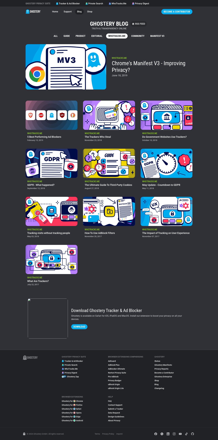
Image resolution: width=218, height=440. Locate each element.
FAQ (110, 401)
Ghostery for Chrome (72, 401)
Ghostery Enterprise (163, 377)
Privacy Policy (108, 434)
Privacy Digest (140, 3)
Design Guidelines (116, 417)
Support (68, 11)
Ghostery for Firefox (72, 405)
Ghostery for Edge (71, 417)
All (56, 35)
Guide (67, 35)
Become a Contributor (177, 11)
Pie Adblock (113, 377)
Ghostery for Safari (71, 409)
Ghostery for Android (72, 420)
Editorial (96, 35)
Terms (97, 434)
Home (55, 11)
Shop (89, 11)
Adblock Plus (113, 365)
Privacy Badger (114, 380)
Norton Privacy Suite (117, 373)
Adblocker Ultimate (116, 369)
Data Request (114, 413)
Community (137, 35)
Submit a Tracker (115, 409)
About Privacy (114, 420)
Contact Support (115, 405)
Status (157, 361)
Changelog (159, 388)
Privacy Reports (161, 369)
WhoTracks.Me (117, 3)
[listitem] (109, 67)
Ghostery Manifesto (163, 365)
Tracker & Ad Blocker (68, 3)
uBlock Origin (114, 384)
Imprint (119, 434)
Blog (79, 11)
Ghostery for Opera (71, 413)
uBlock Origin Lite (116, 388)
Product (81, 35)
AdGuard (112, 361)
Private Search (94, 3)
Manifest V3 (157, 35)
